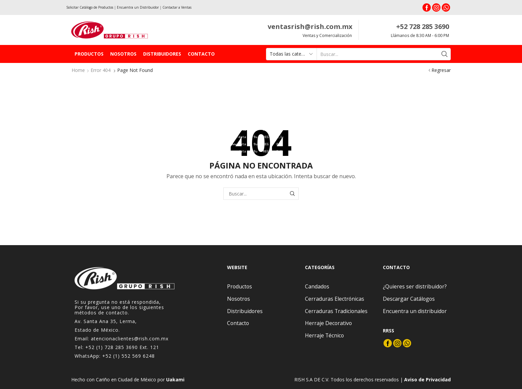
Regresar (441, 70)
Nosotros (123, 54)
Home (78, 70)
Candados (317, 286)
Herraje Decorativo (328, 323)
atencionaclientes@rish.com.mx (129, 338)
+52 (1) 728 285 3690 (111, 347)
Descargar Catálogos (409, 298)
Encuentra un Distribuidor (138, 7)
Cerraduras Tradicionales (336, 311)
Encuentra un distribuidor (415, 311)
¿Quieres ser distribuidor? (415, 286)
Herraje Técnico (324, 335)
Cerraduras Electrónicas (334, 298)
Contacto (201, 54)
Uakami (175, 379)
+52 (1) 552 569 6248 (128, 356)
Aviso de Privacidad (427, 379)
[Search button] (444, 54)
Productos (89, 54)
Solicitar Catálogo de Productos (89, 7)
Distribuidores (162, 54)
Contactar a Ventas (176, 7)
